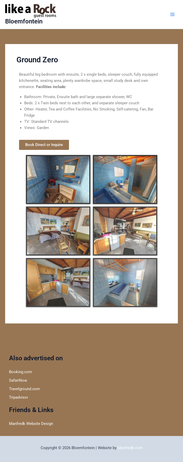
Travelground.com (24, 389)
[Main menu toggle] (172, 14)
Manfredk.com (130, 448)
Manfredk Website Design (31, 423)
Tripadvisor (18, 397)
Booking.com (20, 372)
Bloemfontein (23, 21)
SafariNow (18, 380)
